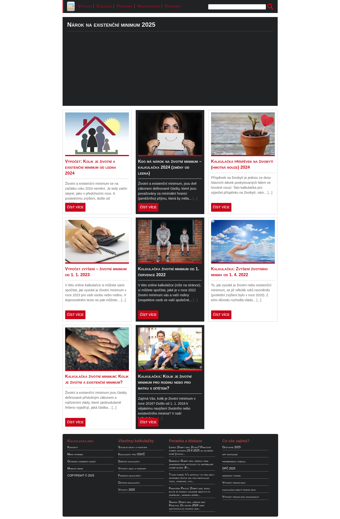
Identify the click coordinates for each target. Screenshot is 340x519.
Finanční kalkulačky (129, 475)
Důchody (173, 6)
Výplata (85, 6)
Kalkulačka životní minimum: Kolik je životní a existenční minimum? (97, 379)
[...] (195, 198)
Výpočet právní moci (234, 482)
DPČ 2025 (228, 468)
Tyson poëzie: (177, 474)
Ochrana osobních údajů (82, 461)
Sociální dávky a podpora (132, 447)
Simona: (173, 502)
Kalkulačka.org (81, 441)
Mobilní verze (75, 468)
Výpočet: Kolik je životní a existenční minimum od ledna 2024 (90, 167)
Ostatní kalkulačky (129, 482)
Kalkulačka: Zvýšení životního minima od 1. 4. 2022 (239, 271)
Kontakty (73, 447)
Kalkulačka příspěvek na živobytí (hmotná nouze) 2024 (242, 164)
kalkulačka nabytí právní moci (239, 489)
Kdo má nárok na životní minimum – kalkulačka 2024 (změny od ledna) (170, 167)
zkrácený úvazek (231, 475)
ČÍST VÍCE (75, 207)
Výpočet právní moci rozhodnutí (240, 496)
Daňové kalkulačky (129, 461)
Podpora (125, 6)
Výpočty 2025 (126, 489)
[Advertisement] (170, 73)
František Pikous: (179, 488)
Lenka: (173, 447)
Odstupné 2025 (231, 447)
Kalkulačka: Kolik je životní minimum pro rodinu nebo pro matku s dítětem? (165, 382)
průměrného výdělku (234, 461)
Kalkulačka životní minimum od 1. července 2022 (168, 271)
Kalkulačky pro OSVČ (131, 454)
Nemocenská (148, 6)
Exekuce (104, 6)
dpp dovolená (230, 454)
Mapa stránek (75, 454)
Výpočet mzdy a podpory (132, 468)
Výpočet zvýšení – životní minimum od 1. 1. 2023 (96, 271)
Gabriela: (174, 461)
